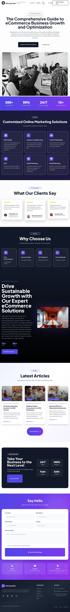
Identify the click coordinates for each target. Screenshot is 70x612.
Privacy (56, 607)
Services (32, 3)
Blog (38, 598)
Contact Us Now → (15, 478)
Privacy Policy (16, 545)
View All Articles (35, 431)
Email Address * (39, 513)
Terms (60, 607)
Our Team (43, 2)
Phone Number (8, 521)
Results (50, 3)
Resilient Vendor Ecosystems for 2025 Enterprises (33, 408)
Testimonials (40, 596)
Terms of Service (26, 545)
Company (38, 521)
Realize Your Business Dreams (28, 44)
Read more (7, 421)
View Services (46, 44)
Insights (38, 3)
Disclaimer (66, 607)
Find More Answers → (10, 351)
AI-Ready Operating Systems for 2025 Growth (10, 408)
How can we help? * (9, 530)
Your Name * (8, 513)
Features (39, 593)
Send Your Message (35, 552)
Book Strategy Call (59, 2)
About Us (39, 588)
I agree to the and (18, 545)
